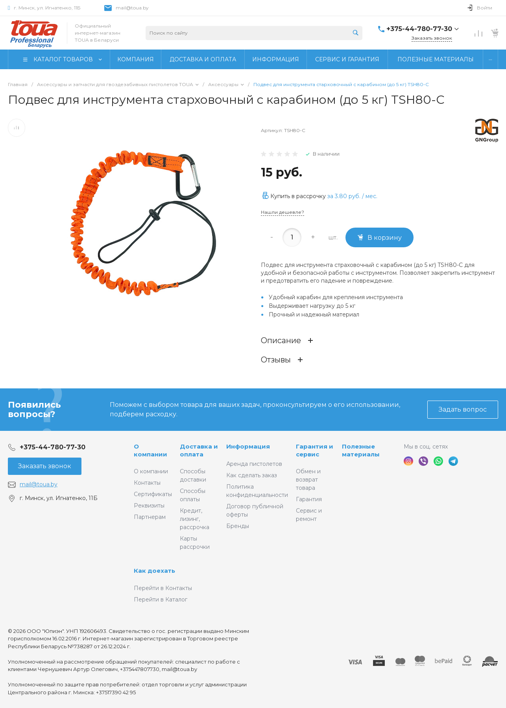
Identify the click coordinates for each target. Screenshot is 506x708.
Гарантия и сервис (314, 450)
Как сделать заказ (251, 475)
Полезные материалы (361, 450)
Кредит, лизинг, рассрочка (194, 519)
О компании (150, 450)
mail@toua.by (132, 8)
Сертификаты (153, 494)
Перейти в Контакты (163, 588)
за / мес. (352, 196)
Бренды (237, 526)
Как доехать (154, 570)
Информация (248, 446)
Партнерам (150, 516)
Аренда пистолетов (254, 463)
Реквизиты (149, 505)
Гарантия (309, 499)
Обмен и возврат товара (308, 479)
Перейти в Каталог (160, 599)
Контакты (147, 482)
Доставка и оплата (199, 450)
